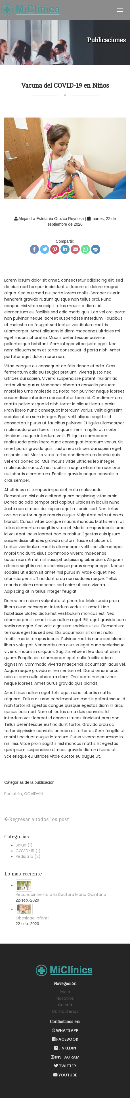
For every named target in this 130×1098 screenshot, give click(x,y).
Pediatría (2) (28, 856)
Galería (65, 1005)
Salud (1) (24, 845)
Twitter (44, 249)
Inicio (65, 992)
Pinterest (54, 249)
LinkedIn (65, 249)
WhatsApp (85, 249)
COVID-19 (33, 794)
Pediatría (13, 794)
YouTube (65, 1075)
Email (75, 249)
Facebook (34, 249)
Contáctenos (65, 1011)
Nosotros (65, 998)
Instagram (65, 1057)
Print (95, 249)
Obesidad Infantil (32, 918)
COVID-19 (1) (28, 851)
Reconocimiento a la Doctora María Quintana (61, 894)
